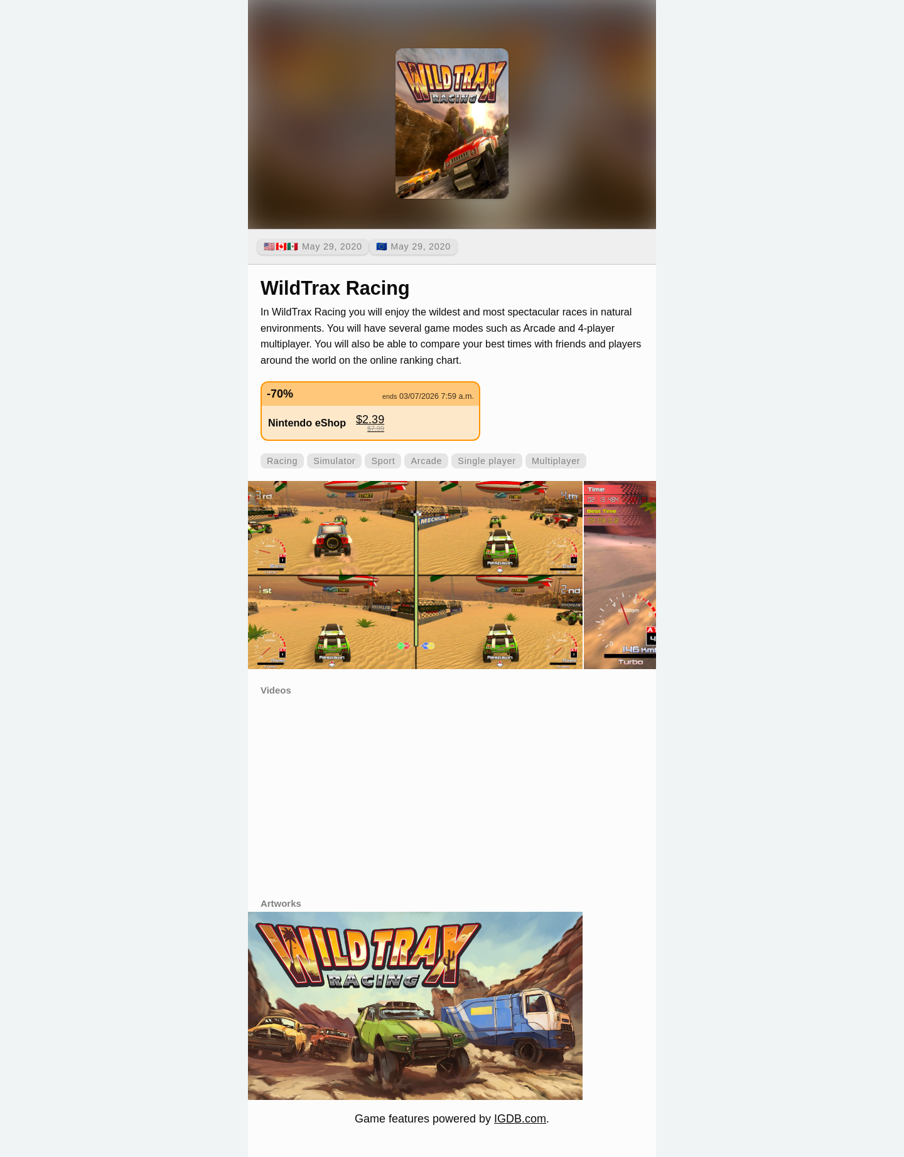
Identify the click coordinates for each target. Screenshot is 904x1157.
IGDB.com (520, 1118)
